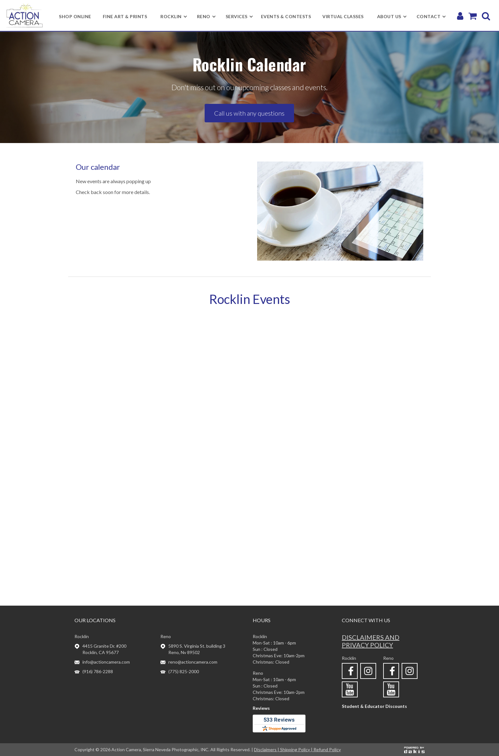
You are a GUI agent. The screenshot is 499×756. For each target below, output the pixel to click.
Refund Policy (327, 749)
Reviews (261, 708)
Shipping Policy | (296, 749)
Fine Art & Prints (125, 16)
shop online (75, 16)
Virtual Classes (343, 16)
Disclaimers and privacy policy (370, 641)
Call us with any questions (249, 113)
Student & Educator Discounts (374, 706)
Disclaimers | (267, 749)
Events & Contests (286, 16)
